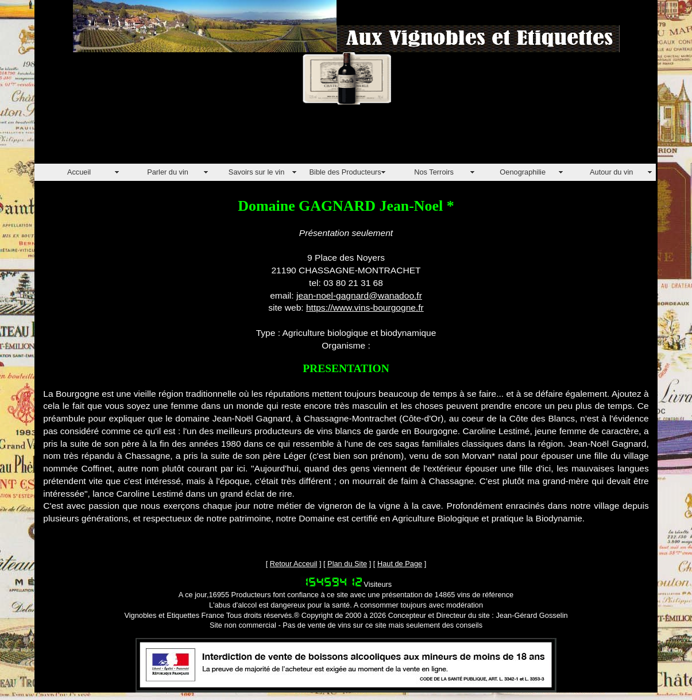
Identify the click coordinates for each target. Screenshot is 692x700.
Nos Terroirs (434, 172)
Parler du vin (167, 172)
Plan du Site (347, 563)
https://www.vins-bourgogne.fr (365, 307)
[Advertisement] (243, 138)
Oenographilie (523, 172)
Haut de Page (399, 563)
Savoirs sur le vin (256, 172)
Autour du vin (611, 172)
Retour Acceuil (294, 563)
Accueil (79, 172)
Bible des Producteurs (345, 172)
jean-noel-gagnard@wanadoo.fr (359, 295)
